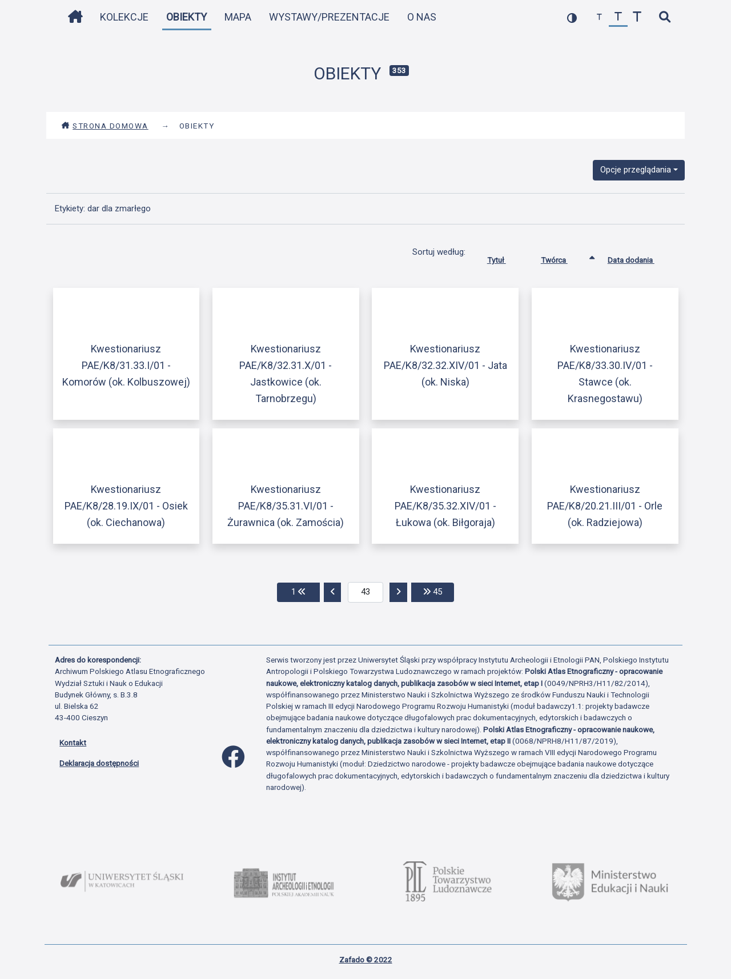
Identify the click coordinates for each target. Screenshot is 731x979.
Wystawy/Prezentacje (329, 17)
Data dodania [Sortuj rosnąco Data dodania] (640, 257)
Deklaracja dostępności (99, 763)
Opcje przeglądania (635, 169)
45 (438, 591)
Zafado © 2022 (365, 959)
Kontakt (72, 742)
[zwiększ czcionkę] (637, 17)
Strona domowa (105, 125)
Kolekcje (124, 17)
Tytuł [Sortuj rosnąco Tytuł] (505, 257)
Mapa (237, 17)
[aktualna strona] (366, 592)
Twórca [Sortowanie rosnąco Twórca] (563, 257)
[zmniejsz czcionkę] (599, 17)
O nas (421, 17)
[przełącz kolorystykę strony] (572, 17)
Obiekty (186, 17)
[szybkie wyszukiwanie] (664, 17)
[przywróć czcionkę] (618, 17)
